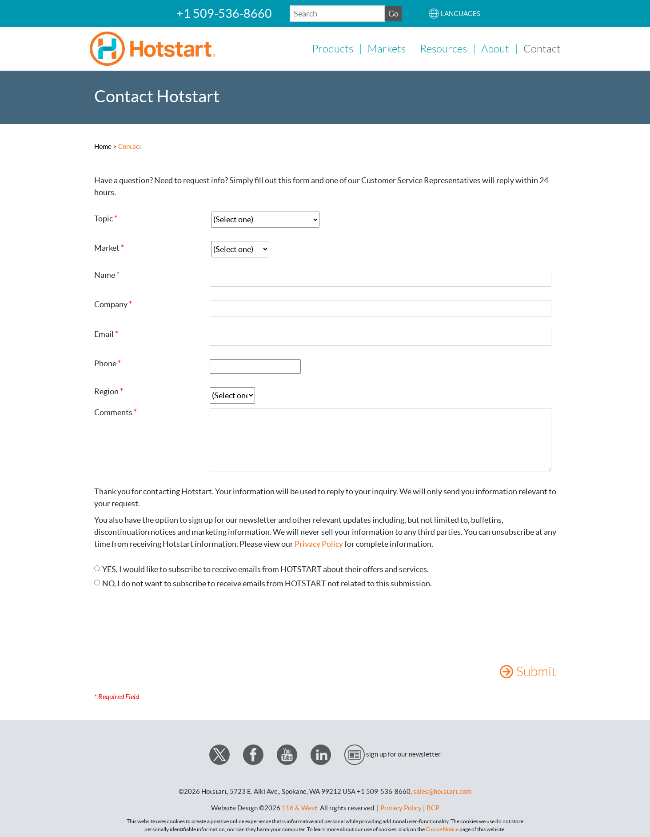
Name (104, 274)
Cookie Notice (442, 828)
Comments (113, 411)
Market (107, 247)
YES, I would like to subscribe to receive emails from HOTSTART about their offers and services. (265, 568)
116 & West (299, 807)
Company (111, 303)
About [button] (495, 48)
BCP (433, 807)
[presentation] (161, 626)
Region (106, 390)
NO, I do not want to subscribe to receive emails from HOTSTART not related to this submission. (267, 582)
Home (103, 145)
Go (393, 13)
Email (104, 333)
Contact (542, 48)
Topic (103, 217)
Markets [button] (386, 48)
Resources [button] (443, 48)
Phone (105, 362)
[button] (454, 13)
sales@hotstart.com (442, 790)
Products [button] (332, 48)
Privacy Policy (319, 543)
